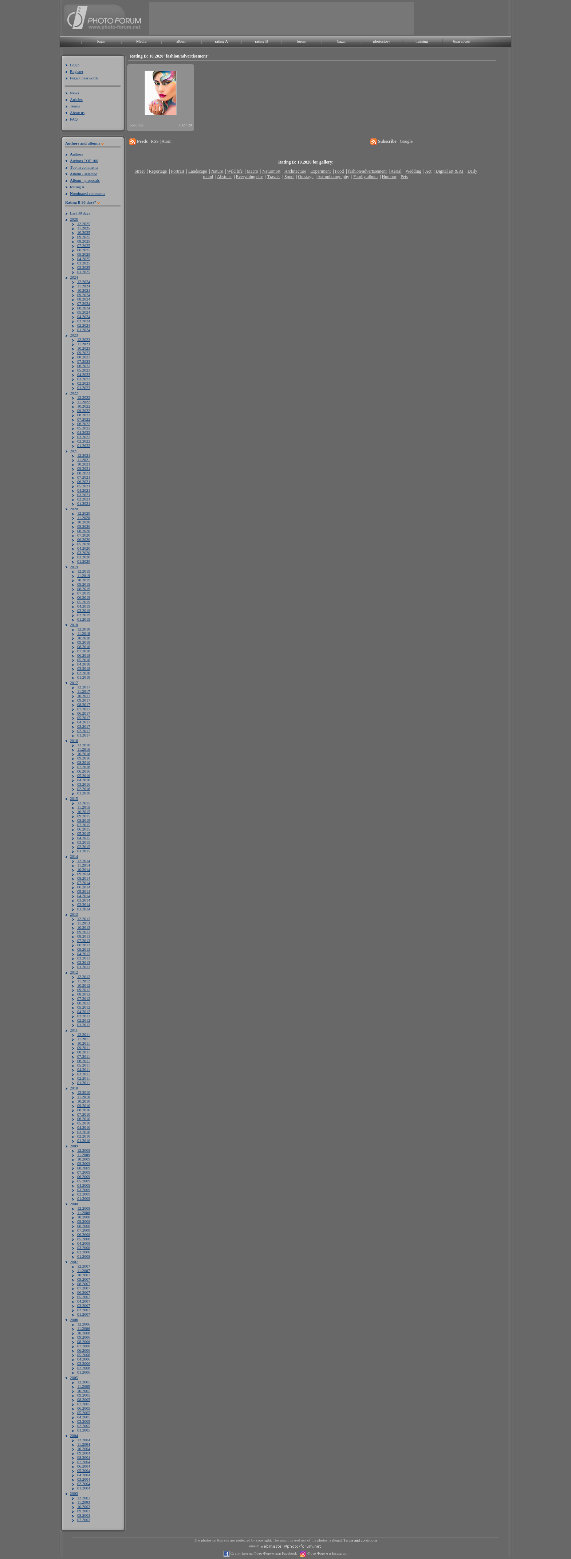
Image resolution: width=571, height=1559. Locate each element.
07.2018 (83, 651)
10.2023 (83, 348)
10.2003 (83, 1506)
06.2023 (83, 366)
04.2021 (83, 490)
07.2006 (83, 1346)
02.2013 (83, 962)
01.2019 (83, 619)
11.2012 (83, 981)
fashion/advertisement (367, 171)
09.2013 (83, 932)
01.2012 (83, 1024)
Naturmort (271, 171)
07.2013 (83, 940)
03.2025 (83, 263)
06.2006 (83, 1350)
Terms (75, 106)
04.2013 (83, 953)
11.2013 (83, 923)
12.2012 (83, 976)
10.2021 (83, 464)
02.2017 (83, 731)
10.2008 (83, 1217)
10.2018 (83, 638)
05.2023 (83, 370)
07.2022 (83, 419)
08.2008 (83, 1226)
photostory (381, 41)
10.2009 (83, 1159)
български (461, 41)
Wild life (235, 171)
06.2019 (83, 597)
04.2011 (83, 1069)
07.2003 (83, 1519)
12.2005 (83, 1382)
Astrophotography (333, 176)
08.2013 (83, 936)
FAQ (74, 119)
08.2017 (83, 704)
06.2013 (83, 945)
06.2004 (83, 1466)
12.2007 (83, 1266)
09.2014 (83, 874)
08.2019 (83, 588)
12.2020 (83, 513)
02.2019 (83, 615)
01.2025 (83, 272)
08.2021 (83, 473)
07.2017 (83, 709)
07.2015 (83, 824)
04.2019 (83, 606)
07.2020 (83, 535)
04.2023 (83, 374)
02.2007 (83, 1310)
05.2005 (83, 1412)
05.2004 (83, 1470)
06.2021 (83, 481)
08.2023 (83, 357)
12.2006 (83, 1324)
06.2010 (83, 1118)
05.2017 (83, 717)
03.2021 (83, 494)
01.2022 (83, 445)
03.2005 (83, 1421)
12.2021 (83, 455)
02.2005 (83, 1425)
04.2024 (83, 316)
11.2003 (83, 1502)
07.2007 (83, 1288)
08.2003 (83, 1515)
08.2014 (83, 878)
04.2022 (83, 432)
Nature (217, 171)
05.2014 (83, 891)
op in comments (84, 167)
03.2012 (83, 1016)
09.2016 (83, 758)
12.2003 (83, 1498)
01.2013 (83, 967)
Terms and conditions (360, 1540)
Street (139, 171)
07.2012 (83, 998)
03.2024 (83, 321)
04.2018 (83, 664)
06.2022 (83, 423)
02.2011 (83, 1078)
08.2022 (83, 415)
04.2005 (83, 1417)
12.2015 (83, 803)
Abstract (224, 176)
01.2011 (83, 1082)
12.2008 (83, 1208)
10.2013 (83, 927)
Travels (273, 176)
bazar (341, 41)
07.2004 (83, 1462)
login (101, 41)
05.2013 (83, 949)
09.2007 (83, 1279)
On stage (305, 176)
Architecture (295, 171)
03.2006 (83, 1363)
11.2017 (83, 691)
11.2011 (83, 1039)
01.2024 (83, 329)
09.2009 (83, 1163)
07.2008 (83, 1230)
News (74, 93)
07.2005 (83, 1404)
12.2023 (83, 339)
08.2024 (83, 299)
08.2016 (83, 762)
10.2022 (83, 406)
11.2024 (83, 286)
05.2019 (83, 602)
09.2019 (83, 584)
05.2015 (83, 833)
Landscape (197, 171)
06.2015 (83, 829)
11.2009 (83, 1154)
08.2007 (83, 1283)
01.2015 (83, 851)
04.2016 (83, 780)
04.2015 (83, 838)
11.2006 (83, 1328)
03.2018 (83, 668)
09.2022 (83, 410)
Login (74, 65)
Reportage (158, 171)
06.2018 (83, 655)
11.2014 (83, 865)
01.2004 (83, 1488)
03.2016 (83, 784)
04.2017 (83, 722)
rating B (261, 41)
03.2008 (83, 1247)
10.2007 (83, 1275)
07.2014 (83, 882)
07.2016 (83, 767)
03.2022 (83, 437)
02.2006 (83, 1368)
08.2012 (83, 994)
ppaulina (136, 125)
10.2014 (83, 869)
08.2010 (83, 1110)
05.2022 (83, 428)
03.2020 (83, 552)
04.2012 (83, 1011)
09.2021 (83, 468)
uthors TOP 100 (84, 160)
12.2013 (83, 918)
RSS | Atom (161, 141)
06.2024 (83, 308)
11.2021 (83, 460)
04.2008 (83, 1243)
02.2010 (83, 1136)
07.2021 (83, 477)
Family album (365, 176)
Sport (289, 176)
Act (428, 171)
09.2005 (83, 1395)
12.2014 (83, 861)
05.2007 (83, 1297)
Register (76, 71)
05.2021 (83, 486)
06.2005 (83, 1408)
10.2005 (83, 1391)
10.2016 (83, 753)
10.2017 (83, 696)
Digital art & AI (449, 171)
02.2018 (83, 673)
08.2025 (83, 241)
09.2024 (83, 294)
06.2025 (83, 250)
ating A (77, 187)
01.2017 (83, 735)
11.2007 (83, 1270)
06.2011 (83, 1061)
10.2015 (83, 811)
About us (77, 112)
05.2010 (83, 1123)
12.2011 (83, 1034)
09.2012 (83, 989)
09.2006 (83, 1337)
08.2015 (83, 820)
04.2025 (83, 258)
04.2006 (83, 1359)
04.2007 (83, 1301)
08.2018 (83, 646)
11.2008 (83, 1212)
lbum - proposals (85, 180)
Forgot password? (84, 78)
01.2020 (83, 561)
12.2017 (83, 687)
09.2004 (83, 1453)
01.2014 (83, 909)
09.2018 (83, 642)
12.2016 (83, 745)
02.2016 (83, 788)
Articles (76, 99)
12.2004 (83, 1440)
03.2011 (83, 1074)
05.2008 (83, 1239)
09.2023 (83, 352)
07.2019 (83, 593)
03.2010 (83, 1132)
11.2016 (83, 749)
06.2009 (83, 1176)
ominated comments (87, 193)
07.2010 (83, 1114)
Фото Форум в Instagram (326, 1553)
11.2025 (83, 228)
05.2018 (83, 659)
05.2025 (83, 254)
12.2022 (83, 397)
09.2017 (83, 700)
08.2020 (83, 531)
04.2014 (83, 896)
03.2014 (83, 900)
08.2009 (83, 1168)
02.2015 (83, 846)
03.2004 (83, 1479)
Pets (404, 176)
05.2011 (83, 1065)
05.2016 (83, 775)
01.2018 (83, 677)
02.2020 (83, 557)
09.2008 (83, 1221)
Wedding (413, 171)
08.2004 (83, 1457)
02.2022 (83, 441)
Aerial (395, 171)
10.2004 (83, 1448)
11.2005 (83, 1386)
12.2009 (83, 1150)
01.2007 (83, 1314)
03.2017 (83, 726)
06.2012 (83, 1003)
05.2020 (83, 544)
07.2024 (83, 303)
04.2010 (83, 1127)
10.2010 (83, 1101)
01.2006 (83, 1372)
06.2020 (83, 539)
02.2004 (83, 1483)
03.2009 (83, 1189)
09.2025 (83, 237)
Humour (389, 176)
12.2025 (83, 223)
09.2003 (83, 1511)
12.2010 (83, 1092)
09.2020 (83, 526)
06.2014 (83, 887)
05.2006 (83, 1354)
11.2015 (83, 807)
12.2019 (83, 571)
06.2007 (83, 1292)
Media (141, 41)
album (181, 41)
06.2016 (83, 771)
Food (339, 171)
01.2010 (83, 1140)
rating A (221, 41)
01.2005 (83, 1430)
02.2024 (83, 325)
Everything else (249, 176)
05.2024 (83, 312)
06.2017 (83, 713)
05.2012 (83, 1007)
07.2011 (83, 1056)
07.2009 (83, 1172)
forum (302, 41)
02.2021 (83, 499)
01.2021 (83, 503)
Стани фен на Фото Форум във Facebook (263, 1553)
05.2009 (83, 1181)
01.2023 (83, 387)
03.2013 (83, 958)
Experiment (320, 171)
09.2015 (83, 816)
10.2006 (83, 1333)
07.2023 (83, 361)
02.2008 (83, 1252)
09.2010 (83, 1105)
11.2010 (83, 1097)
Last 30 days (80, 213)
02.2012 (83, 1020)
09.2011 (83, 1047)
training (422, 41)
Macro (252, 171)
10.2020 (83, 522)
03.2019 (83, 610)
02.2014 (83, 904)
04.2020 (83, 548)
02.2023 (83, 383)
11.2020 (83, 517)
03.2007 (83, 1305)
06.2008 (83, 1234)
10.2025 (83, 232)
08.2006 (83, 1341)
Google (406, 141)
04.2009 (83, 1185)
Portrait (177, 171)
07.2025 (83, 245)
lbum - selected (83, 174)
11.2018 (83, 633)
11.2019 (83, 575)
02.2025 (83, 267)
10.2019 (83, 580)
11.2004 (83, 1444)
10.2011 (83, 1043)
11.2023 (83, 344)
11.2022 (83, 402)
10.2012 (83, 985)
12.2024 (83, 281)
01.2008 (83, 1256)
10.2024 (83, 290)
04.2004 (83, 1475)
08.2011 (83, 1052)
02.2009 (83, 1194)
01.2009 (83, 1198)
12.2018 (83, 629)
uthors (76, 154)
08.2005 (83, 1399)
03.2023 (83, 379)
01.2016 (83, 793)
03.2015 (83, 842)
